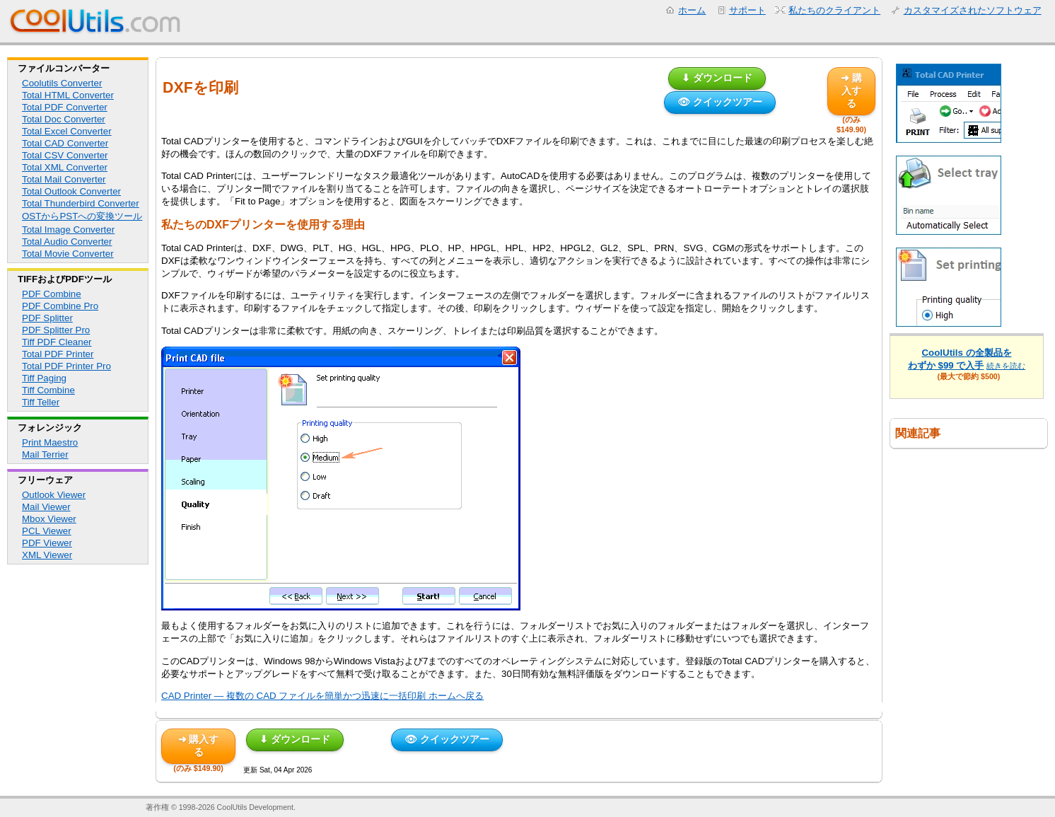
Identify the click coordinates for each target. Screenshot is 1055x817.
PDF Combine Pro (60, 306)
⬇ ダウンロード (717, 77)
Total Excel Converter (67, 131)
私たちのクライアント (834, 10)
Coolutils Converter (62, 83)
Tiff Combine (48, 390)
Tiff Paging (44, 378)
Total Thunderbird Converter (80, 203)
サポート (747, 10)
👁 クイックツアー (719, 102)
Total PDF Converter (64, 107)
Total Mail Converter (64, 179)
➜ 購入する (851, 90)
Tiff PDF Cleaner (57, 342)
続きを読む (1005, 365)
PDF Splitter (47, 318)
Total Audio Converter (67, 241)
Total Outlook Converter (71, 191)
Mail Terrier (45, 454)
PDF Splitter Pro (56, 330)
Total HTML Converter (68, 95)
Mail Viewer (46, 507)
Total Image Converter (68, 229)
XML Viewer (47, 555)
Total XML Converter (64, 167)
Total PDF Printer (57, 354)
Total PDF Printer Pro (66, 366)
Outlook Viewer (54, 494)
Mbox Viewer (49, 519)
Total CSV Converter (64, 155)
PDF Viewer (47, 543)
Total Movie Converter (68, 253)
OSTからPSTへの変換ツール (82, 216)
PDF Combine (51, 294)
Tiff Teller (40, 402)
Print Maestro (50, 442)
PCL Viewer (46, 531)
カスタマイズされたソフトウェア (973, 10)
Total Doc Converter (63, 119)
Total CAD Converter (65, 143)
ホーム (692, 10)
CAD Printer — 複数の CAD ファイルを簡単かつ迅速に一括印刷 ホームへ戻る (322, 695)
